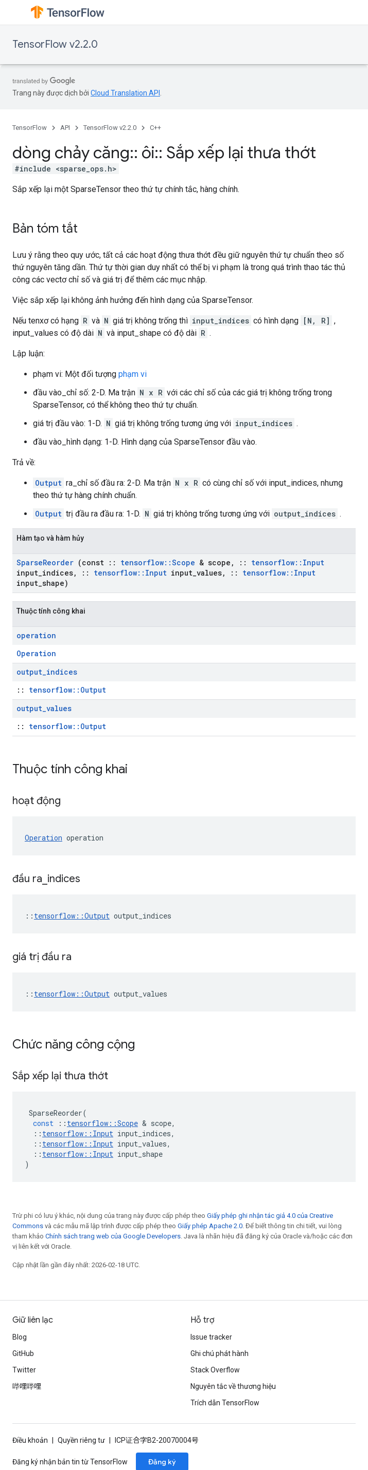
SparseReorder (45, 562)
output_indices (46, 672)
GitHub (23, 1353)
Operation (36, 653)
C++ (155, 127)
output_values (44, 708)
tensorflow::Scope (157, 562)
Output (48, 483)
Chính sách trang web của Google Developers (113, 1236)
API (65, 127)
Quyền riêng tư (81, 1440)
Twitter (24, 1370)
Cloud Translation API (125, 93)
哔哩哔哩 (26, 1386)
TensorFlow (29, 127)
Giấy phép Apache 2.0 (210, 1226)
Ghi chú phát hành (219, 1353)
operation (36, 635)
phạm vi (132, 374)
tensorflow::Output (67, 690)
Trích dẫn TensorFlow (224, 1403)
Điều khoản (30, 1440)
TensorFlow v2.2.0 (55, 44)
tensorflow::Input (287, 562)
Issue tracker (211, 1337)
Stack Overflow (215, 1370)
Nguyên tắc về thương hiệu (233, 1386)
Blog (19, 1337)
